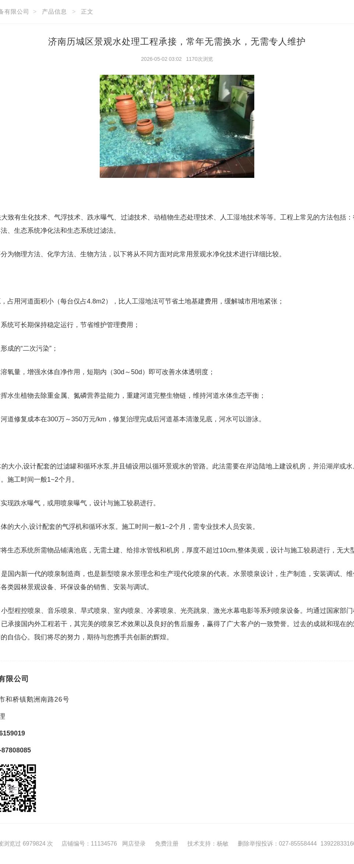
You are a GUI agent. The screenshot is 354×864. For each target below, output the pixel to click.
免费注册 (166, 843)
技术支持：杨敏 (208, 843)
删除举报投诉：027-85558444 (277, 843)
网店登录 (134, 843)
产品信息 (54, 11)
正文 (87, 11)
